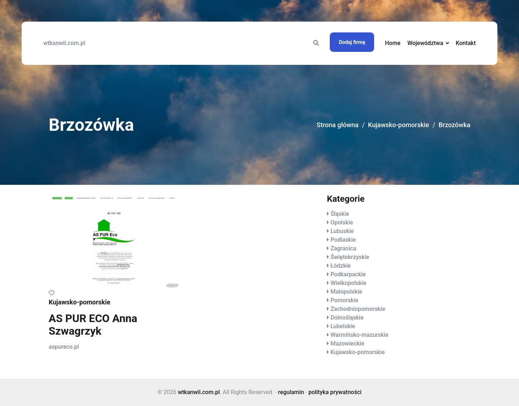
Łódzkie (341, 265)
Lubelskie (343, 326)
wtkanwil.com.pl (64, 43)
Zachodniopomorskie (358, 308)
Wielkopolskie (349, 283)
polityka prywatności (335, 392)
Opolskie (342, 222)
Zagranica (343, 248)
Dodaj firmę (352, 42)
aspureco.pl (64, 346)
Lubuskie (342, 231)
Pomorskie (344, 300)
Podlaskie (343, 239)
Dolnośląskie (347, 317)
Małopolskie (346, 291)
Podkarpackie (348, 274)
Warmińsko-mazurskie (360, 334)
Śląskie (340, 213)
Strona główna (338, 125)
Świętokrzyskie (350, 257)
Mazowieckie (347, 343)
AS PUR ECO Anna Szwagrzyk (93, 324)
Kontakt (466, 43)
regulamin (291, 392)
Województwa (425, 43)
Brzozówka (454, 125)
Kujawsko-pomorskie (398, 125)
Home (392, 43)
